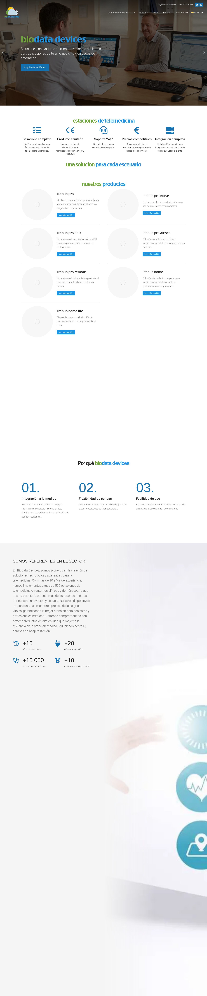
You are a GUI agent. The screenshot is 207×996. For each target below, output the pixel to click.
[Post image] (37, 204)
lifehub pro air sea (157, 233)
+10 (28, 643)
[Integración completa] (170, 130)
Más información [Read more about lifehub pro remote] (66, 293)
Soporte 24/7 (103, 139)
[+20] (57, 643)
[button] (3, 52)
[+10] (16, 643)
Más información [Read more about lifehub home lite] (66, 332)
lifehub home (153, 272)
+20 (69, 643)
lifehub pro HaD (69, 233)
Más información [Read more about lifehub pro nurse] (151, 213)
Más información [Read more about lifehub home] (151, 293)
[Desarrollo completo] (37, 130)
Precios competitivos (137, 139)
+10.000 (33, 660)
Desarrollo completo (37, 139)
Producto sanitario (70, 139)
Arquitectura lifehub (35, 67)
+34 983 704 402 (186, 5)
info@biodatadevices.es (166, 5)
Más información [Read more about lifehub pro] (66, 215)
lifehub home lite (70, 311)
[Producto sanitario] (70, 130)
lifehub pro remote (71, 272)
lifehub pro (65, 194)
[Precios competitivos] (137, 130)
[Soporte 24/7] (103, 130)
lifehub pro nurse (156, 196)
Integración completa (170, 139)
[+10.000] (16, 660)
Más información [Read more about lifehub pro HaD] (66, 254)
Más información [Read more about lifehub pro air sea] (151, 254)
